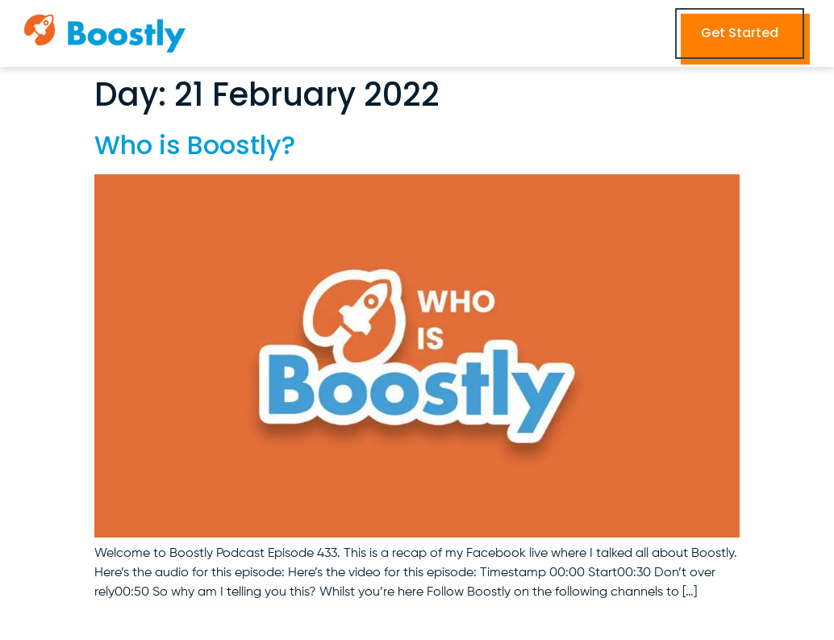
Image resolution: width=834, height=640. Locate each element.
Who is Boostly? (194, 145)
